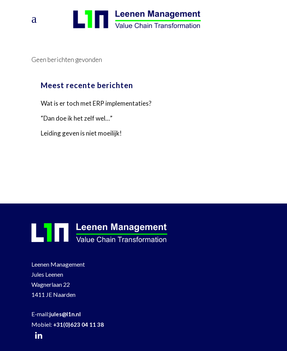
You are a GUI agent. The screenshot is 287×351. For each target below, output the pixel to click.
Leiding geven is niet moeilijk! (81, 133)
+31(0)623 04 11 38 (78, 324)
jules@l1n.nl (65, 314)
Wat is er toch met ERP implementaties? (96, 103)
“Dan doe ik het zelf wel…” (76, 118)
